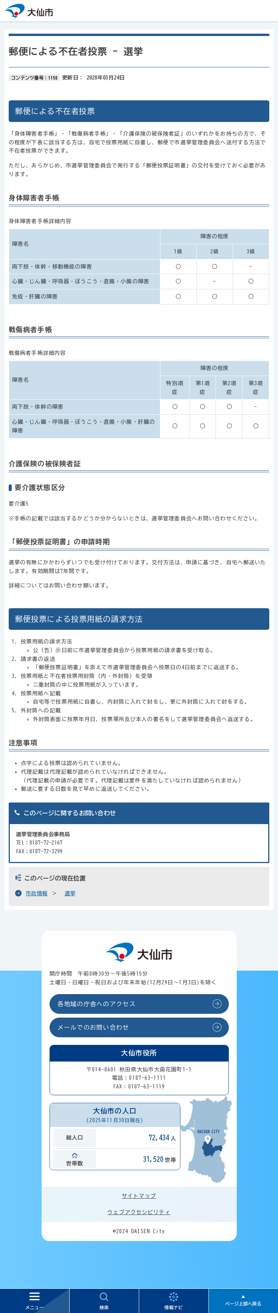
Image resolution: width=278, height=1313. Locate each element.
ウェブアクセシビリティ (138, 1212)
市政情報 (36, 893)
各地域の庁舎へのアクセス (96, 1004)
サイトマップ (139, 1196)
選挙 (70, 893)
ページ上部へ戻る (243, 1303)
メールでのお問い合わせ (93, 1027)
